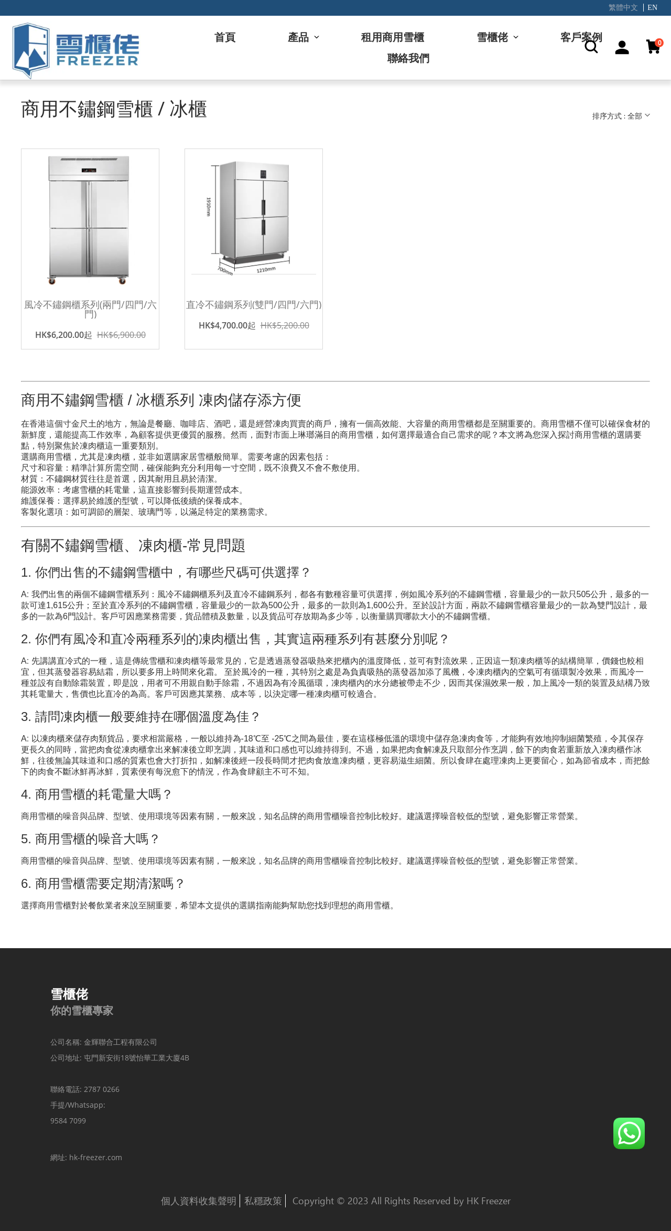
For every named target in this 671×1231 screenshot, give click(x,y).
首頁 (224, 37)
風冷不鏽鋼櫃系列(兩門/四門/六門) (90, 309)
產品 (298, 37)
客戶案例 (581, 37)
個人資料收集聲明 (198, 1200)
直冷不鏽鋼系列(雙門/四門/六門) (253, 304)
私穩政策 (263, 1200)
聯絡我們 (408, 58)
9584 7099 (68, 1121)
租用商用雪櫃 (392, 37)
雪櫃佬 (492, 37)
